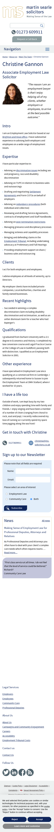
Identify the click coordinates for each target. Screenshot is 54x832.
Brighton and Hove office (14, 136)
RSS (30, 772)
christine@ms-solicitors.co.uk (42, 442)
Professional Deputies (13, 707)
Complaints (12, 790)
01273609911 (15, 442)
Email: (11, 479)
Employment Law (18, 493)
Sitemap (7, 786)
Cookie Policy (17, 786)
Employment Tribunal (15, 241)
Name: (10, 471)
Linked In (14, 772)
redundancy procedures (28, 204)
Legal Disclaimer (30, 786)
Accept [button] (39, 819)
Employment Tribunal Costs (16, 740)
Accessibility (8, 735)
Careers (6, 731)
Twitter (6, 772)
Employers (7, 694)
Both (36, 499)
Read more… (10, 552)
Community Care (17, 499)
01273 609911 (29, 32)
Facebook (22, 772)
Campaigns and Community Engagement (23, 726)
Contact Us (8, 755)
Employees (7, 698)
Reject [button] (15, 819)
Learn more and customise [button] (27, 826)
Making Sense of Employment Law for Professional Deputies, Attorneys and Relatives (25, 532)
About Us (7, 722)
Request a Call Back (27, 39)
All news (46, 520)
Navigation (12, 49)
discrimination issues (26, 170)
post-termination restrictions (30, 221)
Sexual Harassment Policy (34, 790)
